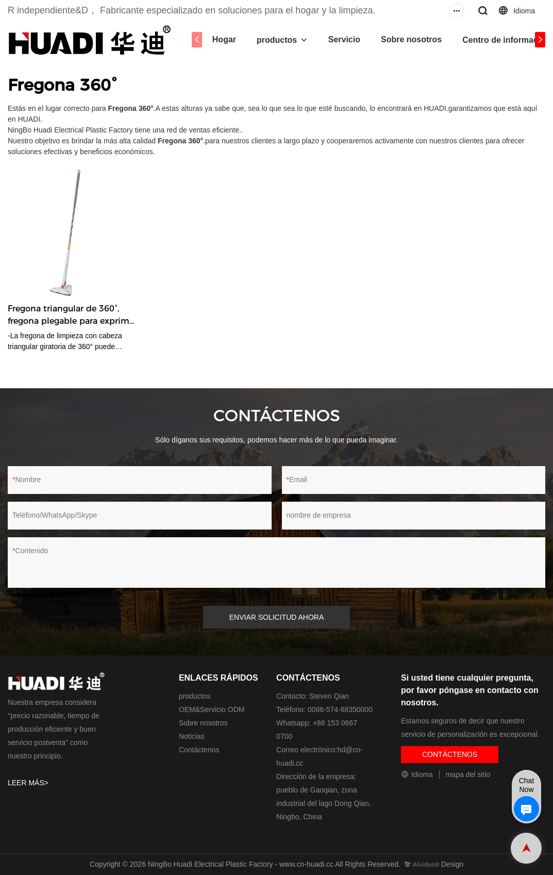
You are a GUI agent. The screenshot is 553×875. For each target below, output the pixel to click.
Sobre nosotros (411, 39)
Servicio (344, 39)
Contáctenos (199, 750)
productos (277, 40)
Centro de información (506, 40)
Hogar (224, 39)
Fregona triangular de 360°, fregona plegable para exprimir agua (71, 315)
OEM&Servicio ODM (212, 709)
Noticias (192, 736)
